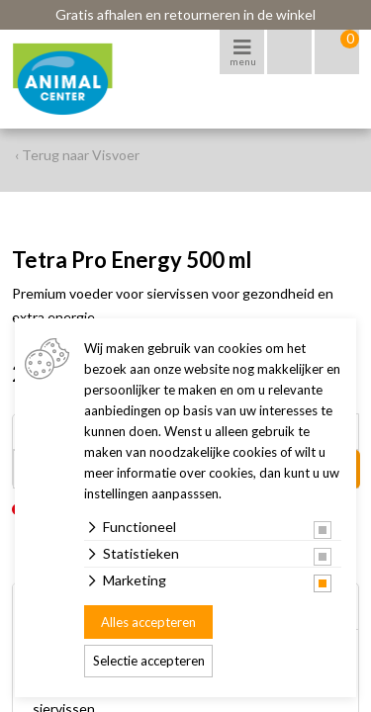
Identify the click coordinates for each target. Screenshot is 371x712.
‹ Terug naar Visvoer (77, 154)
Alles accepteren (148, 622)
